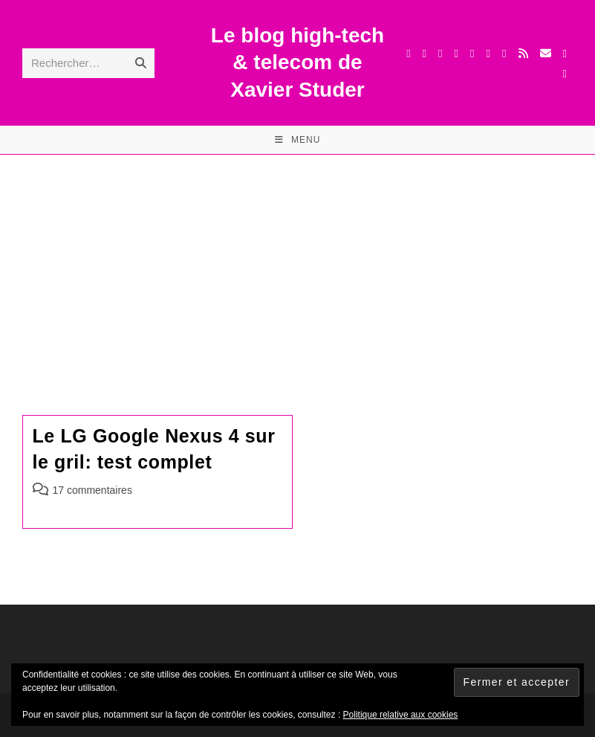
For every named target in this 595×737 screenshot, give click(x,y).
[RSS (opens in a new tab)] (523, 53)
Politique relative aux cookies (400, 714)
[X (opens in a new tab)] (408, 53)
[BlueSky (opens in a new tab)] (504, 53)
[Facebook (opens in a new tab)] (424, 53)
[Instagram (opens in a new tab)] (456, 53)
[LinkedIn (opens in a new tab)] (472, 53)
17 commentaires (92, 490)
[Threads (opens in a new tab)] (440, 53)
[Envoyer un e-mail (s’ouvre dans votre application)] (545, 53)
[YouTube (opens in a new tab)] (488, 53)
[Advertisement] (297, 266)
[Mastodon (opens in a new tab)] (565, 74)
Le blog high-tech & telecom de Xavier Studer (297, 62)
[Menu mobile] (298, 140)
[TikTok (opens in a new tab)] (565, 53)
